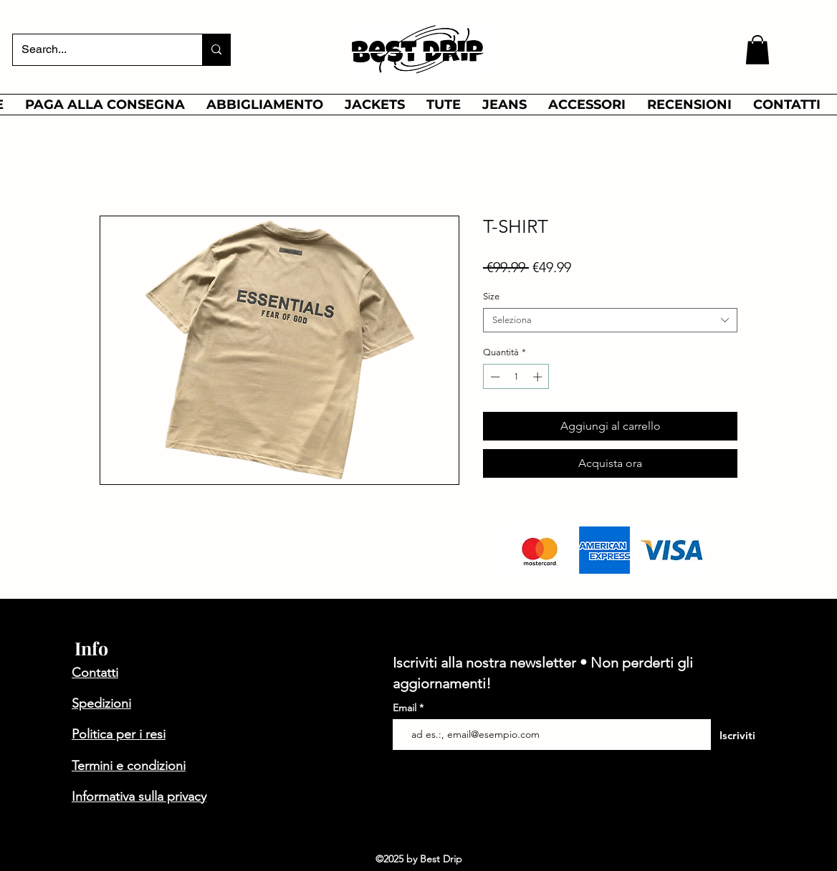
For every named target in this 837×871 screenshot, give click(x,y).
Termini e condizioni (129, 766)
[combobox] (610, 320)
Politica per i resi (119, 734)
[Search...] (96, 49)
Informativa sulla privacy (139, 796)
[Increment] (538, 377)
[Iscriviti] (737, 735)
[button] (757, 49)
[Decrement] (493, 377)
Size (491, 296)
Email (406, 708)
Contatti (95, 672)
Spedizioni (101, 703)
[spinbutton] (516, 377)
